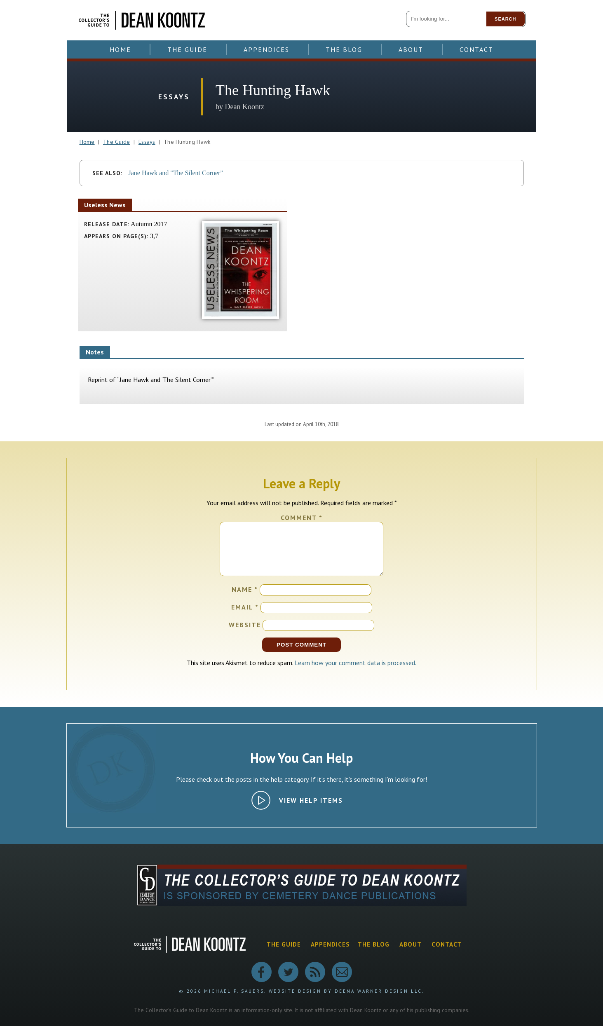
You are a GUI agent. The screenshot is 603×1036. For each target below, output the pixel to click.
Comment (302, 517)
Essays (146, 141)
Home (120, 49)
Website (245, 635)
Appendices (266, 49)
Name (245, 599)
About (411, 49)
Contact (476, 49)
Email (245, 617)
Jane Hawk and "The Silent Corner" (176, 172)
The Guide (187, 49)
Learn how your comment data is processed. (355, 672)
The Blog (344, 49)
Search (505, 18)
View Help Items (311, 810)
